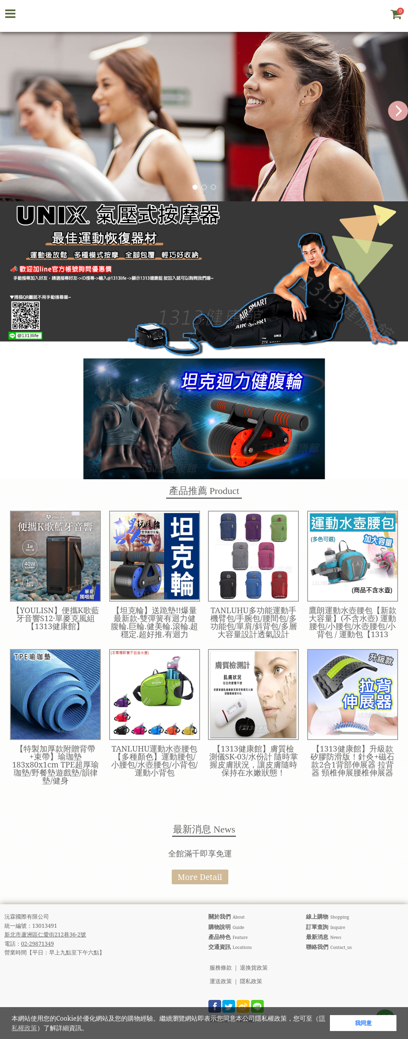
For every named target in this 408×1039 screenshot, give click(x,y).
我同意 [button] (363, 1023)
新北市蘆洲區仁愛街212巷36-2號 (45, 934)
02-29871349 (37, 943)
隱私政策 (251, 981)
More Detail (200, 877)
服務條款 (221, 967)
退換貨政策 (254, 967)
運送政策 (221, 981)
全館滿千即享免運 (200, 853)
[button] (91, 1029)
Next (398, 111)
